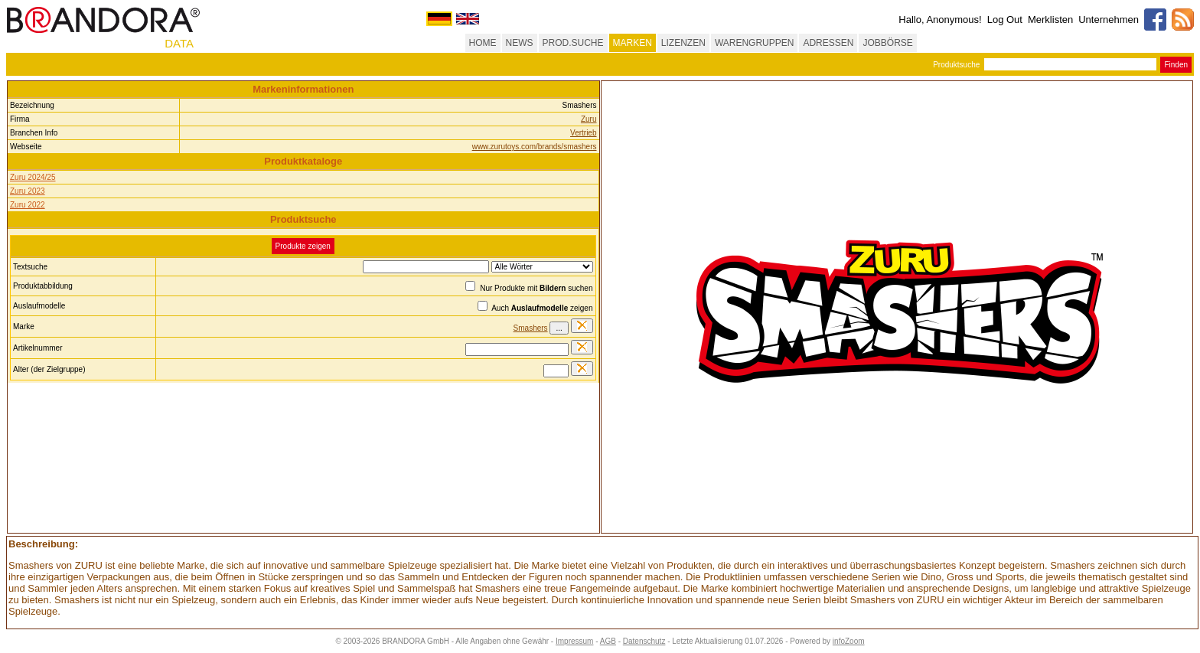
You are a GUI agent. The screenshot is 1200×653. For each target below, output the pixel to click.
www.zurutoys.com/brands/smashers (534, 146)
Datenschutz (644, 641)
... (559, 328)
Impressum (574, 641)
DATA (179, 43)
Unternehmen (1108, 19)
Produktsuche (956, 64)
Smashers (531, 328)
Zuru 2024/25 (33, 177)
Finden (1176, 64)
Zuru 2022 (27, 205)
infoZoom (849, 641)
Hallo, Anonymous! (939, 19)
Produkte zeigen (303, 246)
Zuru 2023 (27, 191)
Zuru (589, 119)
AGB (608, 641)
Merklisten (1050, 19)
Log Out (1004, 19)
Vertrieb (583, 133)
